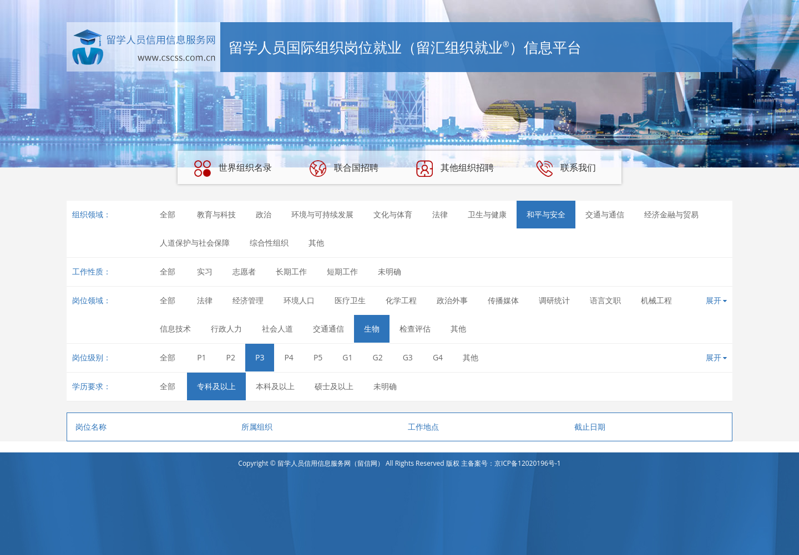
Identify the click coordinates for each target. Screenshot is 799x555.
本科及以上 (275, 386)
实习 (205, 271)
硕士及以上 (334, 386)
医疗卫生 (350, 300)
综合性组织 (269, 242)
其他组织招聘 (455, 168)
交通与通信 (604, 214)
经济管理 (248, 300)
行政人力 (226, 328)
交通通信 (328, 328)
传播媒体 (503, 300)
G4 (438, 357)
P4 (288, 357)
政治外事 (452, 300)
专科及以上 (216, 386)
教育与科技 (216, 214)
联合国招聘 (344, 168)
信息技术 (175, 328)
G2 (378, 357)
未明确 (389, 271)
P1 (201, 357)
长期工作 (291, 271)
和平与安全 (546, 214)
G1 (347, 357)
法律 (440, 214)
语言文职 (605, 300)
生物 (372, 328)
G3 (408, 357)
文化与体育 (392, 214)
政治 (263, 214)
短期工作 (342, 271)
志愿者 (244, 271)
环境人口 (299, 300)
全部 (167, 214)
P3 (259, 357)
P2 (230, 357)
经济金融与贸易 (671, 214)
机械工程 (656, 300)
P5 (317, 357)
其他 (316, 242)
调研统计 (554, 300)
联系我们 (566, 168)
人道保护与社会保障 (195, 242)
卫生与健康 (487, 214)
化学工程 (401, 300)
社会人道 (277, 328)
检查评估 (415, 328)
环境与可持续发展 (322, 214)
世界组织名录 (233, 168)
